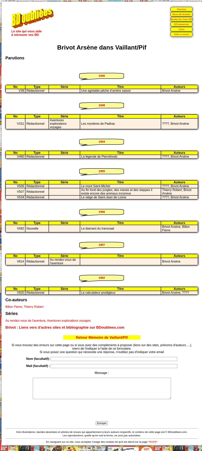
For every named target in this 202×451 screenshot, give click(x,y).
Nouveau (181, 9)
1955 (101, 171)
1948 (101, 105)
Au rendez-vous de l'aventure (25, 320)
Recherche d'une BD (181, 19)
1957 (101, 244)
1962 (101, 277)
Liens (181, 29)
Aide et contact (181, 34)
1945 (101, 75)
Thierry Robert (33, 306)
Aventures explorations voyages (69, 320)
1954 (101, 141)
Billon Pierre (13, 306)
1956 (101, 211)
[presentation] (101, 414)
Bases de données (181, 14)
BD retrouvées (181, 24)
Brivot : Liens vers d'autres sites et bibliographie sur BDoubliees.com (64, 327)
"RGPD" (152, 445)
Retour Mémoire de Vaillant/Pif (102, 337)
